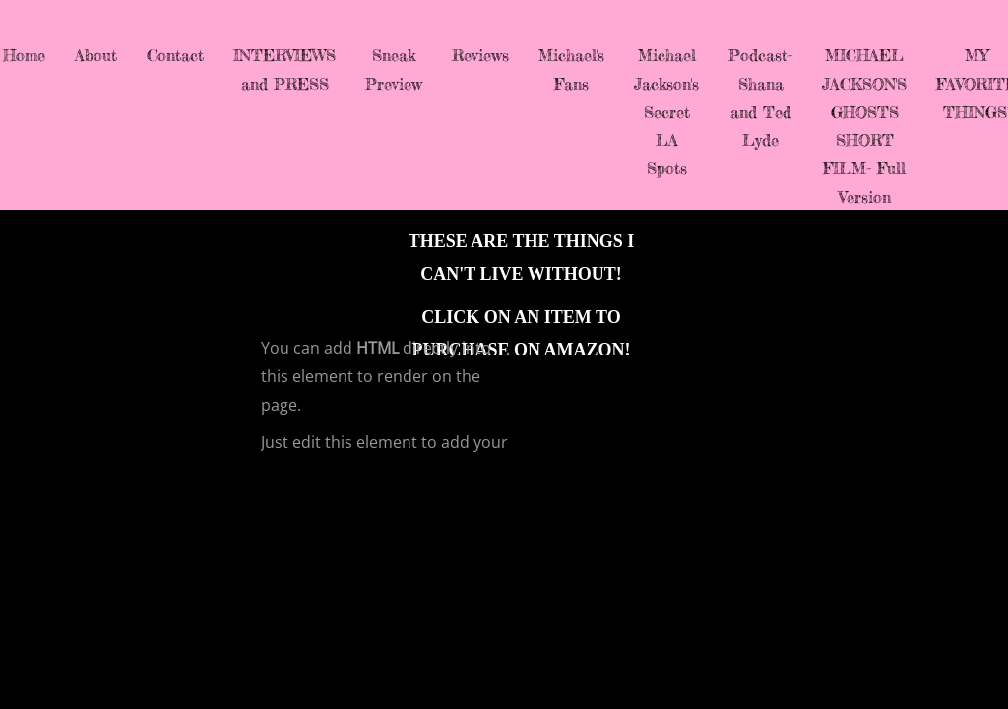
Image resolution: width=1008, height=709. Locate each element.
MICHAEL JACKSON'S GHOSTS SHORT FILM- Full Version (864, 126)
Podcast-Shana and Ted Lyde (760, 97)
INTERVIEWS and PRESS (284, 69)
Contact (175, 55)
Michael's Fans (571, 69)
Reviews (480, 55)
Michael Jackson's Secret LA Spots (666, 111)
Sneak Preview (393, 69)
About (96, 55)
